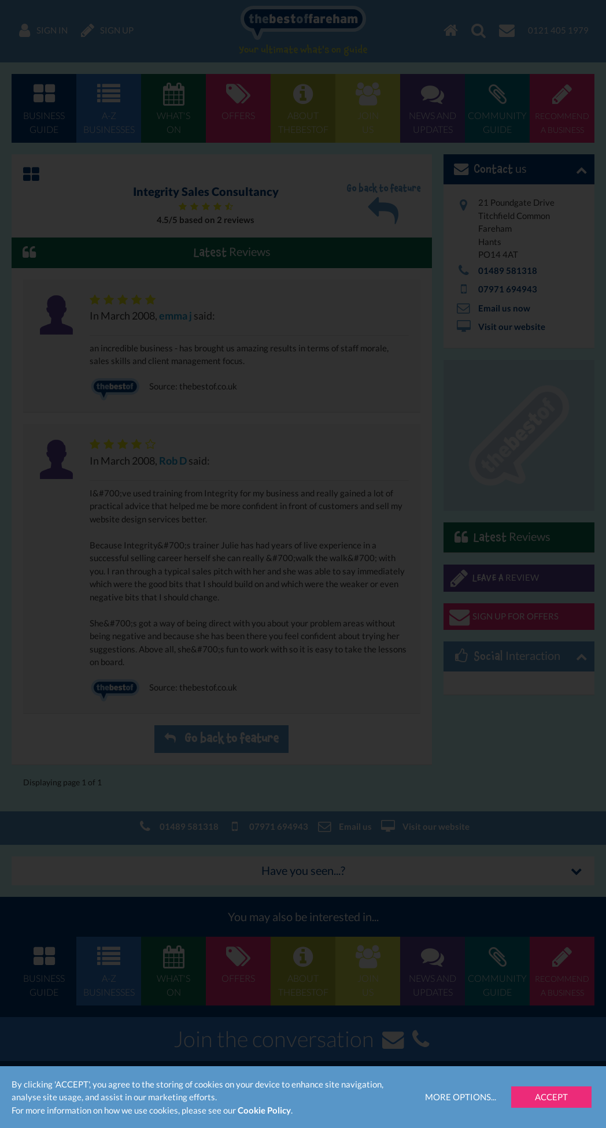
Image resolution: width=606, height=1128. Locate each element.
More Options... (460, 1097)
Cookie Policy (264, 1110)
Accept (551, 1097)
